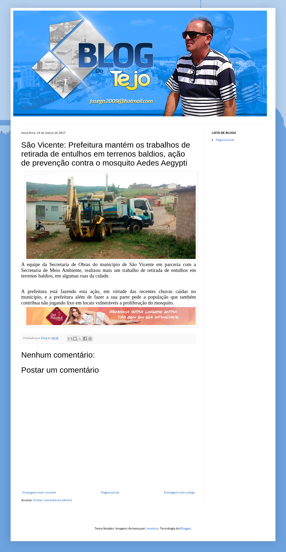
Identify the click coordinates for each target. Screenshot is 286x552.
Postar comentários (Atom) (52, 500)
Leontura (152, 528)
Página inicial (110, 492)
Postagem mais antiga (179, 492)
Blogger (185, 528)
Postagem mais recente (39, 492)
